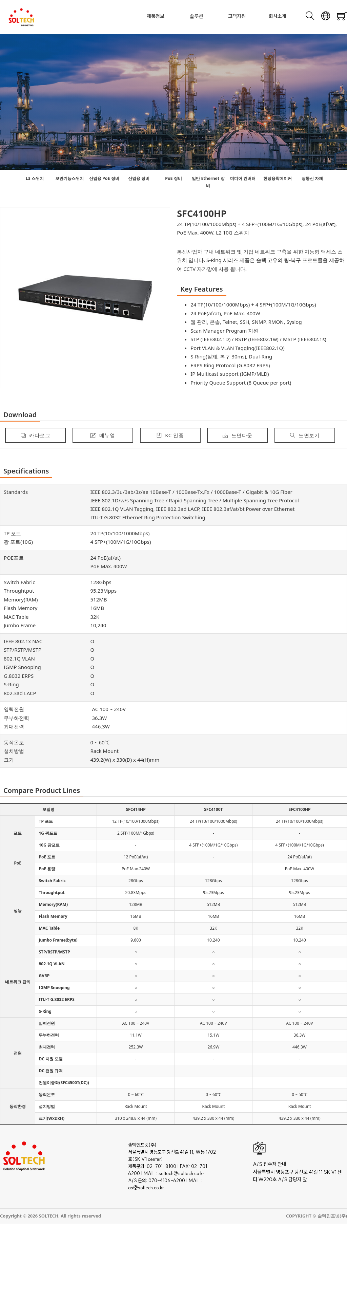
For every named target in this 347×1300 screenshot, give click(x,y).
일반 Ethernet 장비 (208, 181)
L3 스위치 (35, 178)
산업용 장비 (138, 178)
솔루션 (196, 16)
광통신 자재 (312, 178)
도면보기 (305, 435)
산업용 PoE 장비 (104, 178)
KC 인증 (170, 435)
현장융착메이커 (277, 178)
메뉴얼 (102, 435)
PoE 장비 (173, 178)
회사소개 (277, 16)
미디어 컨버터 (243, 178)
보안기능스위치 (69, 178)
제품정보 (155, 16)
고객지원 (237, 16)
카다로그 (35, 435)
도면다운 (237, 435)
